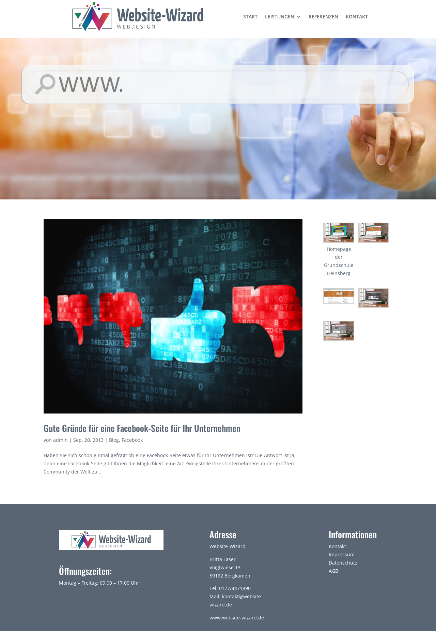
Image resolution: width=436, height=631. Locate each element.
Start (250, 16)
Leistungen (279, 16)
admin (60, 440)
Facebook (132, 440)
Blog (114, 440)
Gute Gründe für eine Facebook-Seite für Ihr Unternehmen (142, 428)
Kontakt (357, 16)
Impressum (342, 554)
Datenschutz (343, 562)
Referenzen (323, 16)
